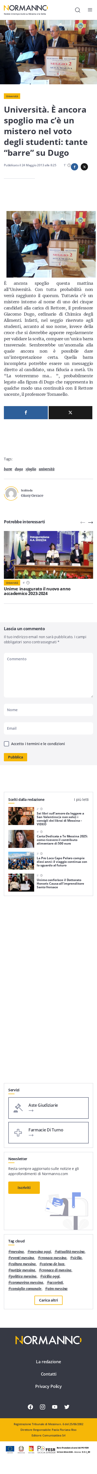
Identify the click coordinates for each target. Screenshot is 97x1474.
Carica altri (48, 1300)
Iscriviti (24, 1187)
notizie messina (23, 1270)
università (47, 469)
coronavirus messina (27, 1282)
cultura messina (23, 1264)
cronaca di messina (56, 1270)
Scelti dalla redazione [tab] (26, 799)
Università (12, 96)
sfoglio (31, 469)
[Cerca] (77, 10)
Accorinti (56, 1282)
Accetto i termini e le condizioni (38, 743)
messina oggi (40, 1252)
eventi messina (22, 1258)
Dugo (19, 469)
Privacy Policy (48, 1386)
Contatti (48, 1374)
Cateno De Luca (53, 1264)
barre (8, 469)
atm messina (58, 1289)
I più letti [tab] (81, 799)
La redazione (48, 1362)
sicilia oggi (51, 1276)
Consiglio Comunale (26, 1289)
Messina (17, 1252)
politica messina (23, 1276)
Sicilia (77, 1258)
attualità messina (71, 1252)
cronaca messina (53, 1258)
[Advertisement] (48, 1047)
